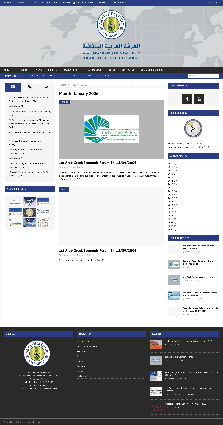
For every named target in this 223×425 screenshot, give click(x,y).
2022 (170, 177)
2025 (170, 167)
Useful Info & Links (85, 376)
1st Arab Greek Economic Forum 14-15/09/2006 (97, 162)
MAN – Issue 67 (16, 106)
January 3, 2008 (190, 280)
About (7, 70)
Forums (52, 70)
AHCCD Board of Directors (88, 346)
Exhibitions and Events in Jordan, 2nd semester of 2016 (188, 341)
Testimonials (93, 70)
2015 (170, 201)
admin (81, 167)
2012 (170, 212)
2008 (170, 226)
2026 (170, 163)
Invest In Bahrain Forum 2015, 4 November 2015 (185, 404)
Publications (70, 70)
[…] (78, 179)
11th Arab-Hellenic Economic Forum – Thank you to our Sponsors (189, 389)
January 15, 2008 (191, 299)
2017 (170, 194)
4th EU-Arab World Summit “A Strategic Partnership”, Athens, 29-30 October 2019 (192, 373)
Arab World (82, 351)
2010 (170, 219)
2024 (170, 170)
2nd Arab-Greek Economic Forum (199, 276)
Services (80, 371)
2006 (170, 229)
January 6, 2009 (190, 314)
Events (23, 70)
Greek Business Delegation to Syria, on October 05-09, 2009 (201, 309)
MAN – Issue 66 (16, 158)
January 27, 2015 (173, 407)
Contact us (128, 70)
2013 (170, 208)
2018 (170, 191)
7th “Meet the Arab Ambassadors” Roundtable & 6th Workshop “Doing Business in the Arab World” (30, 123)
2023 (170, 173)
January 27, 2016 (173, 345)
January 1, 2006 (68, 167)
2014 (170, 205)
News (39, 70)
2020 (170, 184)
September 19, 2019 (174, 379)
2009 (170, 222)
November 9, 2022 (173, 394)
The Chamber (83, 341)
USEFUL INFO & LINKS (152, 70)
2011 (170, 215)
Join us (112, 70)
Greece (80, 356)
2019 (170, 187)
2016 (170, 198)
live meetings (120, 3)
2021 (170, 180)
